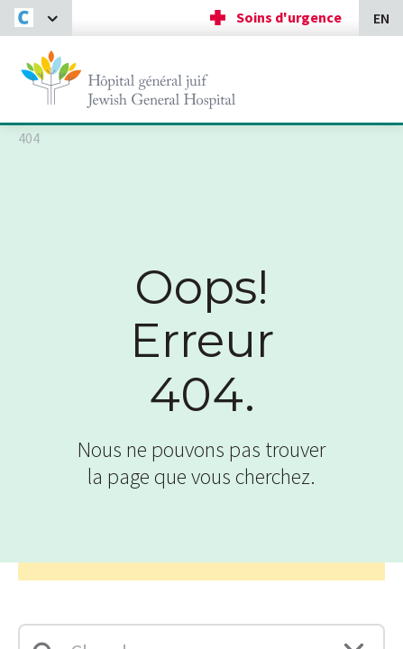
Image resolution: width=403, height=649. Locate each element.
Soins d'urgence (289, 17)
